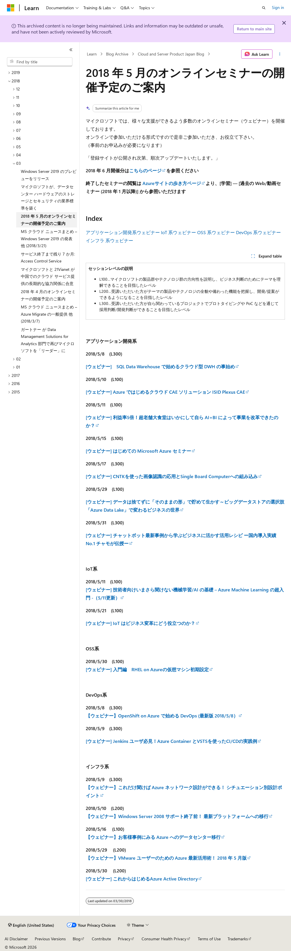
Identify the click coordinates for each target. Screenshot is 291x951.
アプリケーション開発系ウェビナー (123, 232)
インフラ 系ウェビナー (109, 240)
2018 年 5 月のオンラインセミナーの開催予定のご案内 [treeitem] (48, 219)
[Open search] (264, 8)
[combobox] (39, 61)
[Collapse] (71, 50)
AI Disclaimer (16, 938)
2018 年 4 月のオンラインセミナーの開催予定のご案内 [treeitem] (48, 295)
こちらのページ (145, 170)
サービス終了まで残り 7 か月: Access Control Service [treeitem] (48, 257)
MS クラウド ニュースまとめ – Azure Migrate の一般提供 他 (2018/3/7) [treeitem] (49, 314)
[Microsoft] (10, 8)
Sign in (278, 7)
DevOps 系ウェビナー (258, 232)
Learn (92, 54)
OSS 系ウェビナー (216, 232)
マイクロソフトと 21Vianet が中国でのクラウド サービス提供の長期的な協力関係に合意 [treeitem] (48, 276)
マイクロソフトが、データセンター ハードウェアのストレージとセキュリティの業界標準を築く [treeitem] (48, 197)
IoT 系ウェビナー (178, 232)
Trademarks (238, 938)
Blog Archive (117, 54)
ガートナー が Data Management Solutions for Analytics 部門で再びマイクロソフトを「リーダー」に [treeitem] (47, 340)
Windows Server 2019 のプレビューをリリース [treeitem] (48, 175)
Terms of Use (209, 938)
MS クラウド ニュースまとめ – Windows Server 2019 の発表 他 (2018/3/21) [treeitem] (49, 238)
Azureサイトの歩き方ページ (171, 183)
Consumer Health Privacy (164, 938)
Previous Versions (50, 938)
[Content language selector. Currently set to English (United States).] (31, 925)
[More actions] (280, 54)
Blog (76, 938)
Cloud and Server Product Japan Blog (171, 54)
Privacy (124, 938)
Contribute (101, 938)
